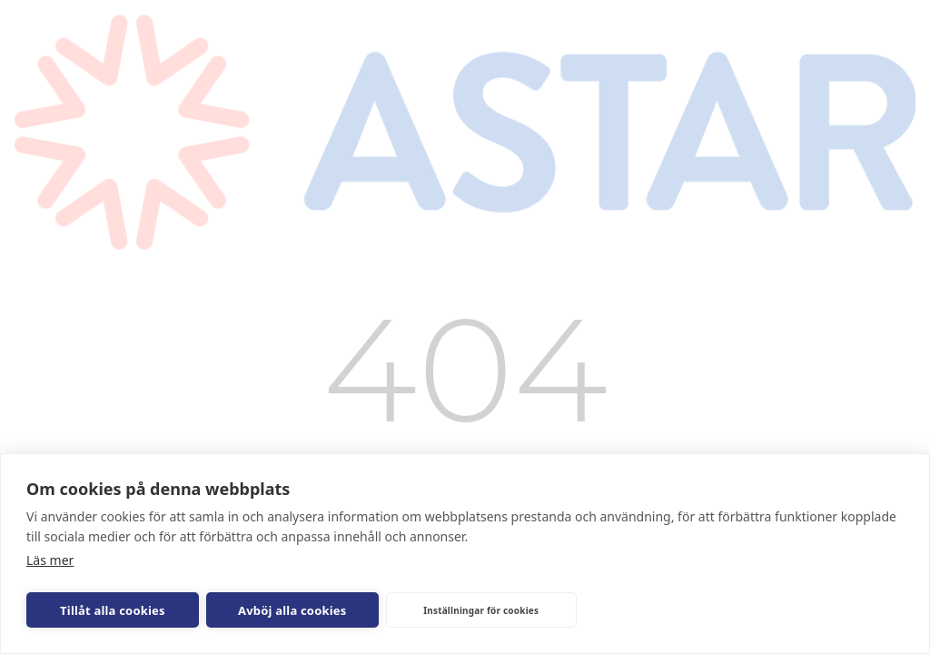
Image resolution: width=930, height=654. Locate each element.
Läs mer (50, 560)
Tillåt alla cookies (112, 610)
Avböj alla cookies (292, 610)
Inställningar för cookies (481, 610)
